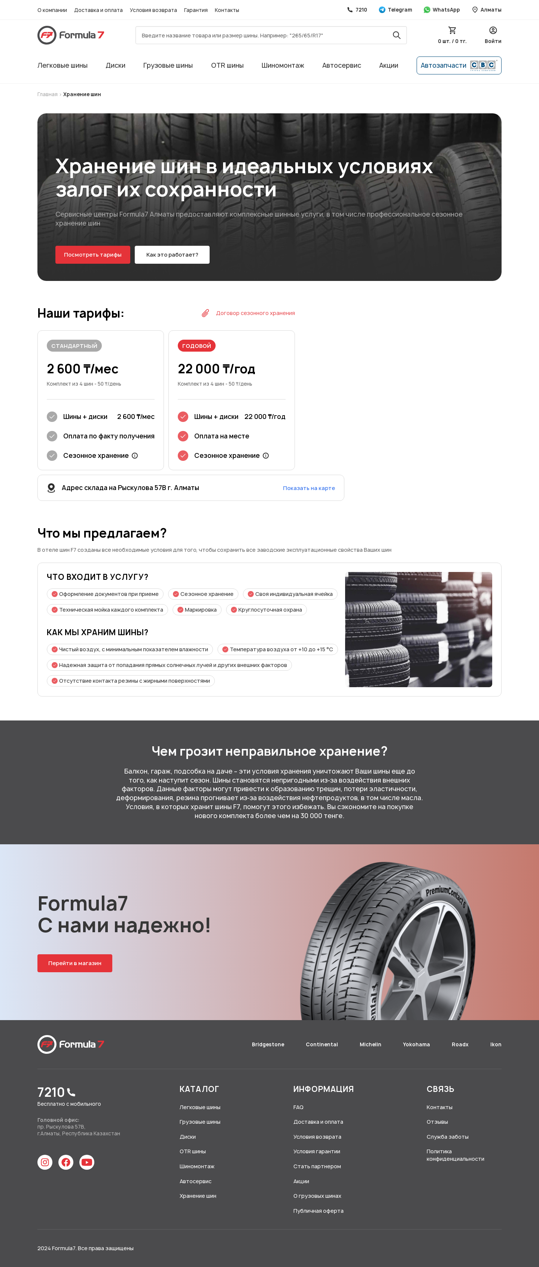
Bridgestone (268, 1044)
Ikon (496, 1044)
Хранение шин (82, 94)
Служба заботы (448, 1136)
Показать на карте (309, 488)
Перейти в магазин (74, 963)
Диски (115, 65)
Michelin (371, 1044)
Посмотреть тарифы (93, 254)
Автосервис (341, 65)
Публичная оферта (318, 1210)
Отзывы (437, 1121)
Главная (48, 94)
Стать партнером (317, 1166)
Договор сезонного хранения (248, 313)
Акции (388, 65)
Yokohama (417, 1044)
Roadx (461, 1044)
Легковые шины (62, 65)
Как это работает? (172, 254)
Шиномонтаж (283, 65)
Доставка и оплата (99, 10)
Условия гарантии (316, 1151)
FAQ (298, 1107)
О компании (52, 10)
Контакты (227, 10)
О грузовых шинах (317, 1195)
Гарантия (196, 10)
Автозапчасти (459, 65)
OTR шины (227, 65)
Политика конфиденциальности (455, 1155)
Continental (322, 1044)
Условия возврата (154, 10)
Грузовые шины (168, 65)
